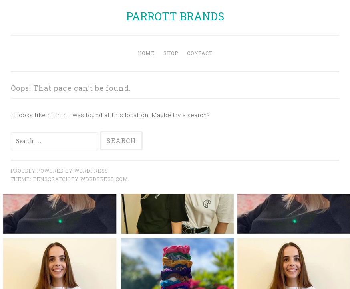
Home (146, 53)
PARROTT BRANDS (175, 16)
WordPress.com (104, 179)
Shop (170, 53)
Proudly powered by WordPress (59, 170)
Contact (200, 53)
